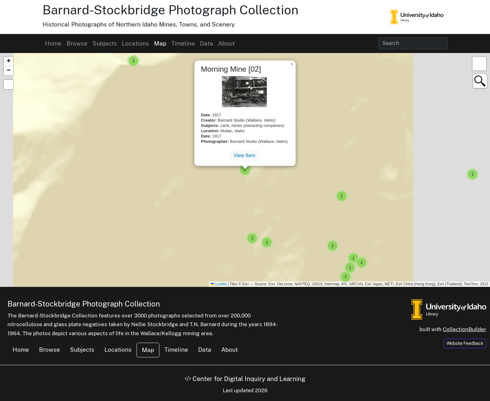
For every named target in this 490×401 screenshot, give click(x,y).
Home (53, 43)
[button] (133, 61)
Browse (77, 43)
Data (206, 43)
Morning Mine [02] (231, 69)
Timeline (183, 43)
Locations (135, 43)
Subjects (104, 43)
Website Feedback (465, 343)
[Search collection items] (413, 43)
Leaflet (219, 284)
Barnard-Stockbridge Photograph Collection (170, 9)
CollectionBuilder (464, 329)
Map (160, 43)
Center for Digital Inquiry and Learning (245, 379)
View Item (244, 155)
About (226, 43)
